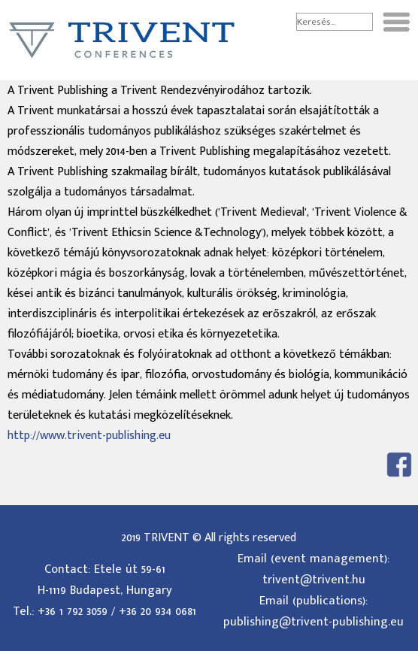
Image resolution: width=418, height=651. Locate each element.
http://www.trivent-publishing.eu (89, 435)
